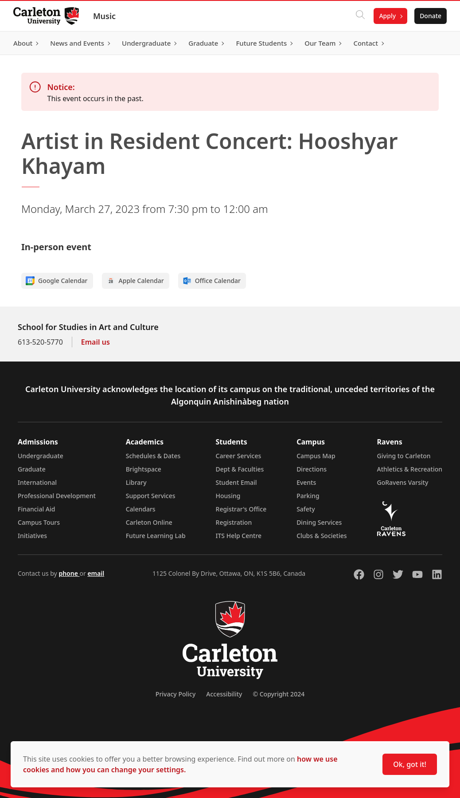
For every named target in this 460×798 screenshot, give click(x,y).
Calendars (141, 509)
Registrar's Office (241, 509)
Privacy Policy (175, 694)
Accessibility (224, 694)
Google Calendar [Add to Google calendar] (57, 280)
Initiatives (32, 535)
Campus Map (315, 456)
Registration (234, 522)
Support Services (150, 495)
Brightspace (143, 469)
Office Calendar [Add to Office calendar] (212, 280)
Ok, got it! (409, 764)
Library (136, 482)
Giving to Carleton (404, 456)
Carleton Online (149, 522)
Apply (386, 16)
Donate (430, 16)
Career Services (238, 456)
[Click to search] (359, 16)
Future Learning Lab (156, 535)
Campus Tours (39, 522)
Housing (228, 495)
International (37, 482)
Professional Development (57, 495)
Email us (95, 342)
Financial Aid (36, 509)
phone (68, 573)
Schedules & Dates (153, 456)
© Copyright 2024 (278, 694)
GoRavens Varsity (403, 482)
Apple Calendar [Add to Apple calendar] (135, 280)
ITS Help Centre (239, 535)
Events (306, 482)
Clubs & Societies (321, 535)
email (95, 573)
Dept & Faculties (240, 469)
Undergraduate (40, 456)
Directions (311, 469)
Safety (305, 509)
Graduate (32, 469)
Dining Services (319, 522)
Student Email (236, 482)
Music (105, 16)
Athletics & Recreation (409, 469)
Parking (308, 495)
